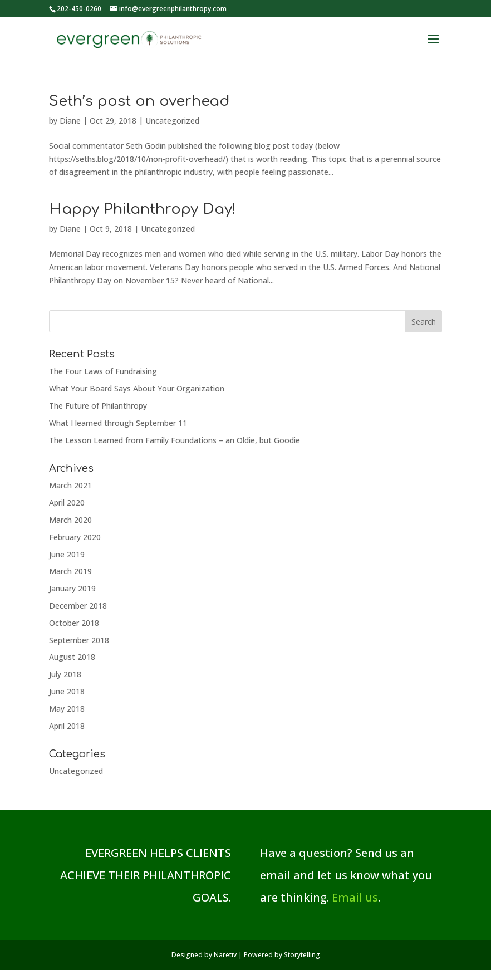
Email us (355, 897)
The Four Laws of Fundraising (103, 371)
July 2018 (65, 674)
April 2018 (67, 726)
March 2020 (70, 520)
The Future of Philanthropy (98, 405)
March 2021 (70, 485)
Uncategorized (172, 120)
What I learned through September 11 (118, 423)
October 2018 (74, 623)
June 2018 (67, 691)
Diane (70, 120)
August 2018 (72, 656)
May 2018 (67, 708)
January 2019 (72, 588)
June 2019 (67, 554)
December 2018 (78, 605)
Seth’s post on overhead (139, 101)
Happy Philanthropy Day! (142, 209)
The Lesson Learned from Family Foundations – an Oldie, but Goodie (174, 440)
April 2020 (67, 502)
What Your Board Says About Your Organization (136, 388)
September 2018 (79, 640)
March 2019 (70, 571)
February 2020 (75, 537)
